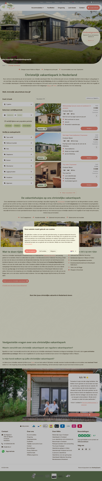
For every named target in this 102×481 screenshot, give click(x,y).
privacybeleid (28, 244)
